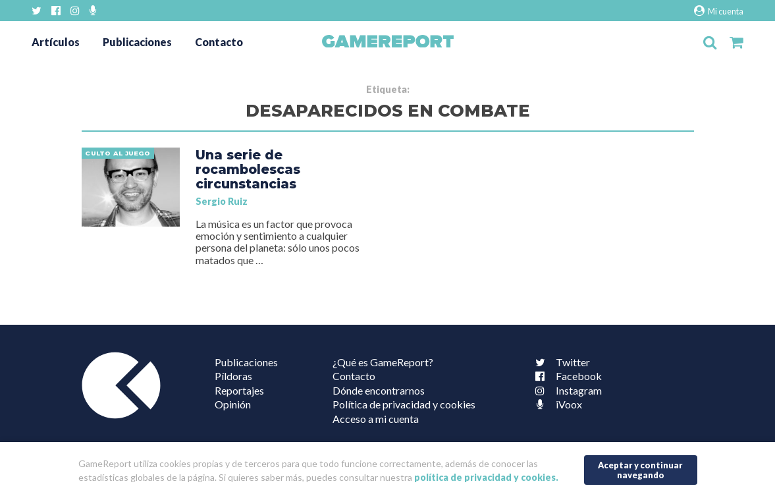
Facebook (565, 376)
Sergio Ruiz (222, 201)
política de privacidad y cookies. (486, 477)
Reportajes (239, 390)
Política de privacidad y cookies (404, 404)
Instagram (565, 390)
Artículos (56, 42)
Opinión (233, 404)
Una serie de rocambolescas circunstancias (248, 169)
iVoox (555, 404)
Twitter (559, 362)
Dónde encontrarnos (379, 390)
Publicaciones (137, 42)
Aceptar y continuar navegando (640, 470)
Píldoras (233, 376)
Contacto (219, 42)
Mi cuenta (718, 10)
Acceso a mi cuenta (376, 418)
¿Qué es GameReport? (383, 362)
